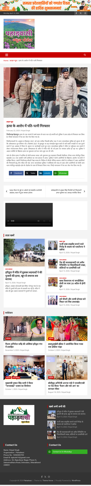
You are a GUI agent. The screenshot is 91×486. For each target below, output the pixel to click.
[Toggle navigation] (7, 55)
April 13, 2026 (10, 284)
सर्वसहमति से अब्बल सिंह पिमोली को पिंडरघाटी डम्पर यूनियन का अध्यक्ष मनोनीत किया (66, 192)
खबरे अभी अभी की (57, 407)
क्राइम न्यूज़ (10, 122)
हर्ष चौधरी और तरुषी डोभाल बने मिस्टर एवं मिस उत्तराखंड (72, 301)
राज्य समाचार (8, 270)
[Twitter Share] (31, 173)
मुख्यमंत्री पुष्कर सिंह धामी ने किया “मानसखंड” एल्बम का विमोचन (19, 386)
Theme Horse (48, 482)
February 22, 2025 (13, 131)
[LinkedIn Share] (46, 173)
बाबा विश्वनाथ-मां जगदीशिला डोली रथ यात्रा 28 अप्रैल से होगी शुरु (72, 285)
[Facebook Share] (16, 173)
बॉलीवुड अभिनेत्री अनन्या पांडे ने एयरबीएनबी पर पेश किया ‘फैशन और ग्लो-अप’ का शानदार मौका (66, 387)
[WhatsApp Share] (61, 173)
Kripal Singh (25, 131)
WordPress (76, 482)
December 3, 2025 (12, 351)
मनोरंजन (9, 314)
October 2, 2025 (54, 351)
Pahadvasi (28, 482)
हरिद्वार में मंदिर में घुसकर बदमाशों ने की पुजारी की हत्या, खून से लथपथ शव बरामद (23, 277)
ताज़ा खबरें (9, 236)
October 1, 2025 (11, 390)
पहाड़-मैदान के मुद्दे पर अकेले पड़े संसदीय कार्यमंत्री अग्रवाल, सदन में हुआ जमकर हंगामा (25, 192)
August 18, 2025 (54, 393)
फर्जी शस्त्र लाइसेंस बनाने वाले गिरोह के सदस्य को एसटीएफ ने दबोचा (72, 248)
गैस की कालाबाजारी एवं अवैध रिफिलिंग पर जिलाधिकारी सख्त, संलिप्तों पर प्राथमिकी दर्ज (72, 266)
